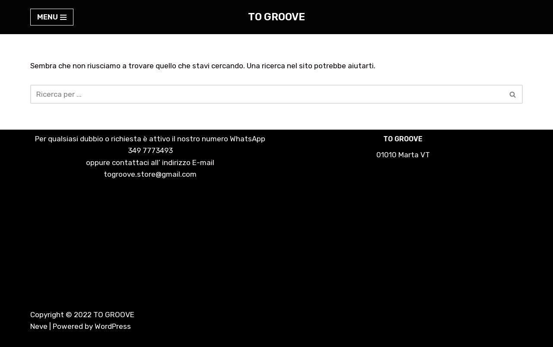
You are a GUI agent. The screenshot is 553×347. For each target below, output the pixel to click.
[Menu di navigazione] (51, 17)
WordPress (113, 326)
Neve (39, 326)
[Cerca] (266, 94)
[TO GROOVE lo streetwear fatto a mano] (276, 17)
